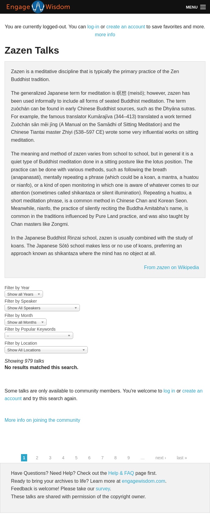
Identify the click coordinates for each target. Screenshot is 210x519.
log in (169, 390)
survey (103, 488)
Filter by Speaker (21, 301)
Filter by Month (19, 315)
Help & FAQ (121, 473)
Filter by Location (21, 343)
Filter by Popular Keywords (30, 329)
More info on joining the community (42, 420)
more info (105, 34)
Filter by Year (17, 288)
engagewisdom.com (143, 481)
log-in (93, 26)
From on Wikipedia (171, 267)
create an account (125, 26)
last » (182, 457)
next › (160, 457)
